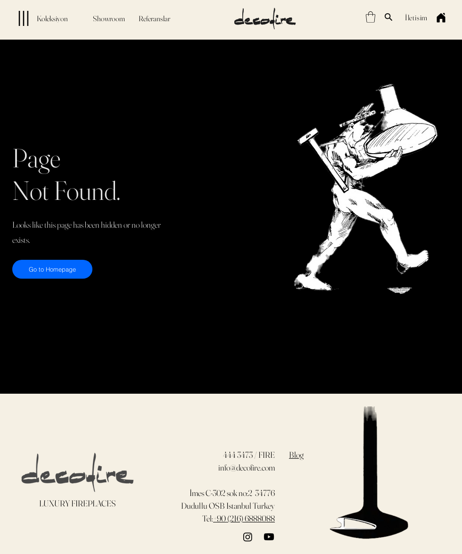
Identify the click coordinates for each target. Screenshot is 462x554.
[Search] (388, 17)
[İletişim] (416, 17)
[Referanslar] (154, 18)
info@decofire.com (246, 467)
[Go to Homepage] (52, 269)
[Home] (441, 17)
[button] (370, 17)
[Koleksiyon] (37, 18)
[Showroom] (108, 18)
